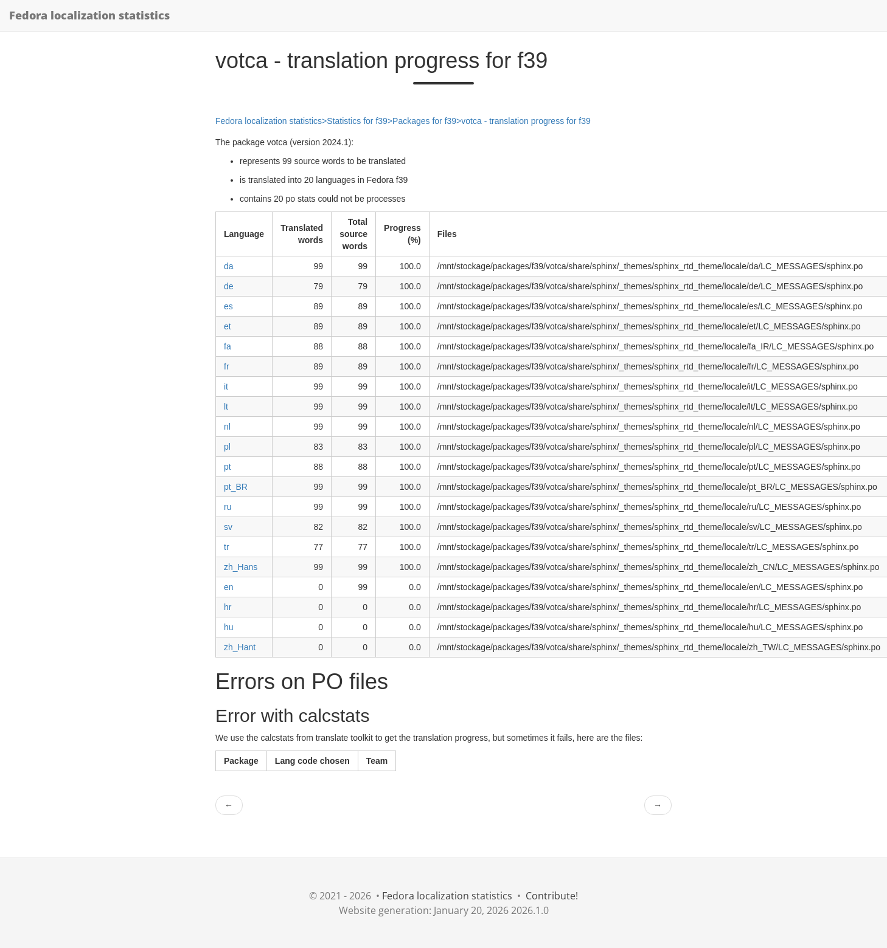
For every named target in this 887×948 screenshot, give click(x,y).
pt (227, 467)
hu (229, 627)
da (229, 266)
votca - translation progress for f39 (525, 121)
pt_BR (236, 487)
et (227, 326)
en (229, 587)
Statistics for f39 (357, 121)
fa (227, 346)
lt (226, 406)
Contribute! (552, 895)
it (226, 386)
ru (227, 507)
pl (227, 447)
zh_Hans (240, 567)
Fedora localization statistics (89, 15)
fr (226, 366)
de (229, 286)
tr (226, 547)
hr (227, 607)
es (228, 306)
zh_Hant (240, 647)
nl (227, 426)
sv (228, 527)
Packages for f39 (424, 121)
